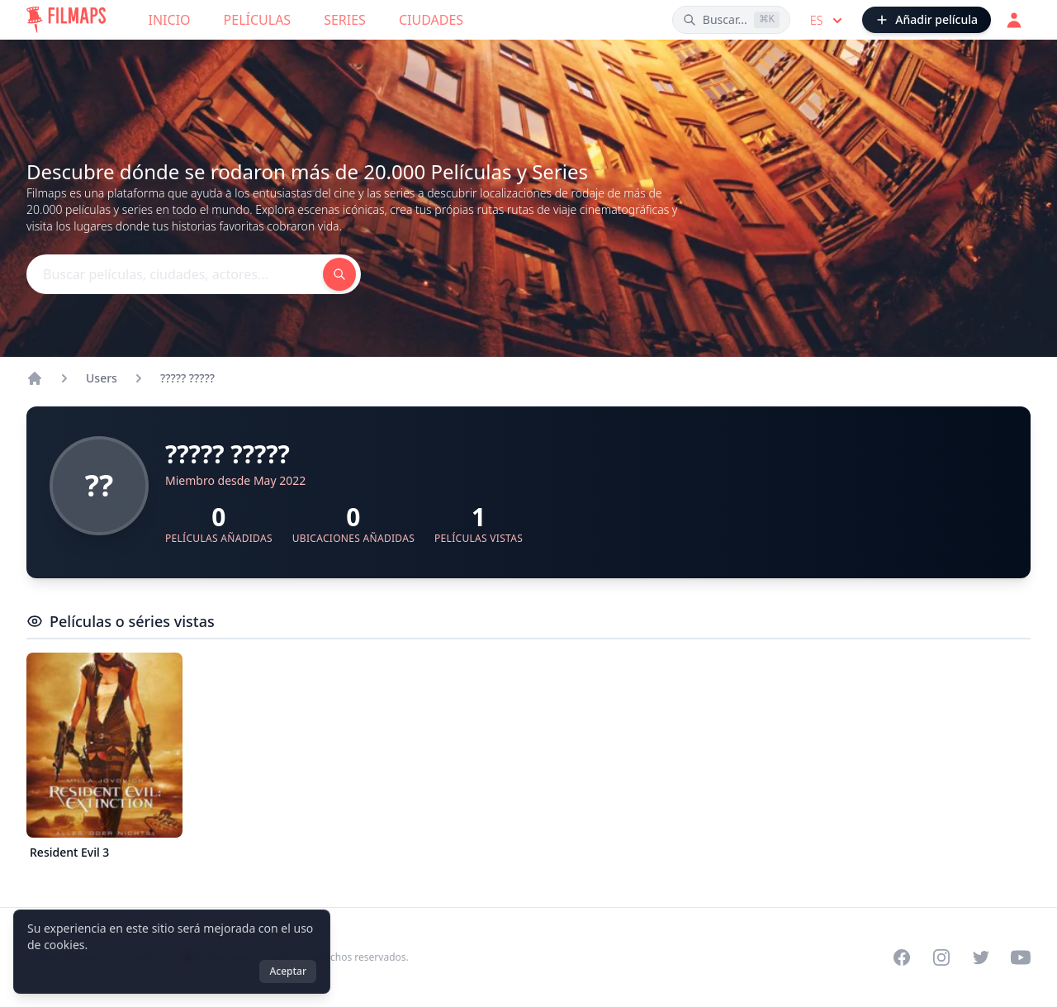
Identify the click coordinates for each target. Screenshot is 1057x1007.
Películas (258, 20)
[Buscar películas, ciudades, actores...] (731, 20)
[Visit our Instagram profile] (941, 957)
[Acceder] (1014, 20)
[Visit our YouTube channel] (1021, 957)
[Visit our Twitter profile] (981, 957)
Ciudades (431, 20)
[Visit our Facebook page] (902, 957)
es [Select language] (828, 20)
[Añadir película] (926, 20)
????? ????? (187, 378)
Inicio (170, 20)
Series (345, 20)
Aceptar (287, 971)
